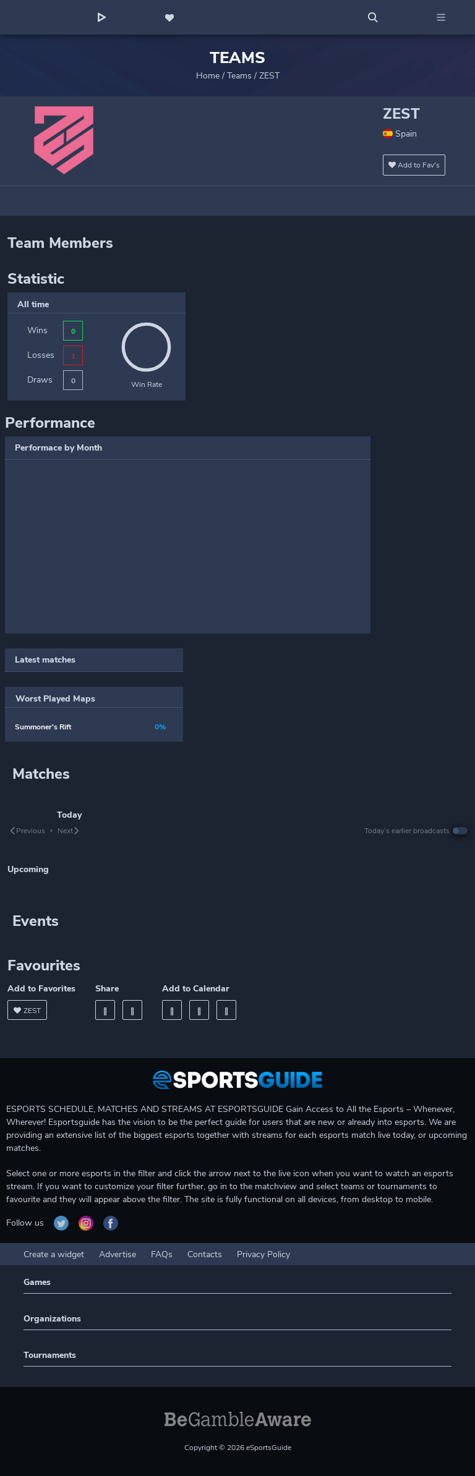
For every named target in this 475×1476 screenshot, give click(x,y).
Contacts (204, 1254)
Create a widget (54, 1254)
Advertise (117, 1254)
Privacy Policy (263, 1254)
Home (208, 76)
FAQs (162, 1254)
